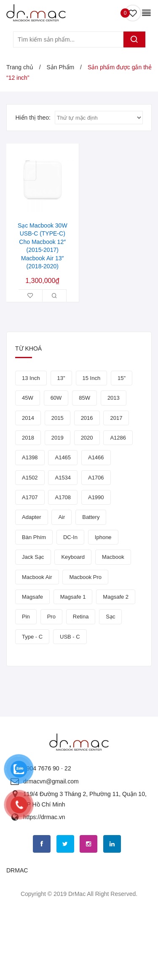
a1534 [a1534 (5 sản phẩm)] (63, 477)
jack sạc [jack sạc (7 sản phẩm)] (33, 557)
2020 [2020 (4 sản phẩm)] (87, 438)
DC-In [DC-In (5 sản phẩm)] (70, 537)
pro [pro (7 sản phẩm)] (51, 616)
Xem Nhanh (55, 295)
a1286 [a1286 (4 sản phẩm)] (118, 438)
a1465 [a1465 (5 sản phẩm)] (63, 457)
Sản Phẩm (60, 67)
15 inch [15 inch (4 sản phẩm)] (92, 378)
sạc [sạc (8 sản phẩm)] (110, 616)
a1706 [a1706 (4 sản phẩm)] (96, 477)
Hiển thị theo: (33, 117)
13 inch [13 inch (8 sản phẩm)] (31, 378)
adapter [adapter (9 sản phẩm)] (31, 517)
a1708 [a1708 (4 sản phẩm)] (63, 497)
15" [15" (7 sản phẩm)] (122, 378)
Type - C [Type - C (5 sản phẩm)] (32, 637)
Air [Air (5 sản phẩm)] (61, 517)
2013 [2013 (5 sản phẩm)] (113, 398)
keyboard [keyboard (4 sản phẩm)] (73, 557)
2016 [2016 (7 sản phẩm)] (87, 418)
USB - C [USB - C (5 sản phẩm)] (70, 637)
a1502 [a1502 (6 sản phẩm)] (30, 477)
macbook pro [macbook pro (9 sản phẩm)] (85, 577)
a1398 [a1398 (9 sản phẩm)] (30, 457)
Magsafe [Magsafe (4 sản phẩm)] (32, 597)
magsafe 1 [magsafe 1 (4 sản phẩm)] (73, 597)
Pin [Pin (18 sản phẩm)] (26, 616)
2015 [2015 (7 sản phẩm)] (57, 418)
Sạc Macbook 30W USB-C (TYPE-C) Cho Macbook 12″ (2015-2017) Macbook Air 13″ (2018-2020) (42, 246)
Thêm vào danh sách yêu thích (31, 295)
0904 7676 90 (41, 768)
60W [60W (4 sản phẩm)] (56, 398)
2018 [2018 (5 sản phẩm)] (28, 438)
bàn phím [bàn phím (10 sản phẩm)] (34, 537)
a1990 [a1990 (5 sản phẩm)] (96, 497)
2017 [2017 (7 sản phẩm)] (116, 418)
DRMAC (17, 870)
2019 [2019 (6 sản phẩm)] (57, 438)
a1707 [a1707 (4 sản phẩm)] (30, 497)
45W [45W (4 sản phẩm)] (27, 398)
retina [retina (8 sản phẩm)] (81, 616)
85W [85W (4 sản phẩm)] (84, 398)
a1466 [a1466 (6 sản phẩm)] (96, 457)
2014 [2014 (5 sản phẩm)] (28, 418)
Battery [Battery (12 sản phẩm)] (90, 517)
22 (67, 768)
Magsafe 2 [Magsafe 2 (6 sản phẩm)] (116, 597)
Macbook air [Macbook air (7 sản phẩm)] (37, 577)
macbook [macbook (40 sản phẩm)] (113, 557)
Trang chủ (19, 67)
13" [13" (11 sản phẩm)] (61, 378)
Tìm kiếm (134, 39)
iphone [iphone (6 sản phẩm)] (103, 537)
